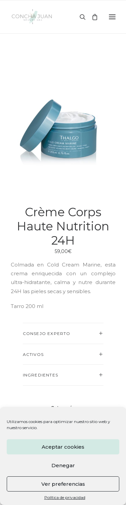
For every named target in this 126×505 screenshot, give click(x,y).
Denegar (63, 465)
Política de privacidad (64, 497)
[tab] (63, 333)
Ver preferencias (63, 484)
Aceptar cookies (63, 447)
